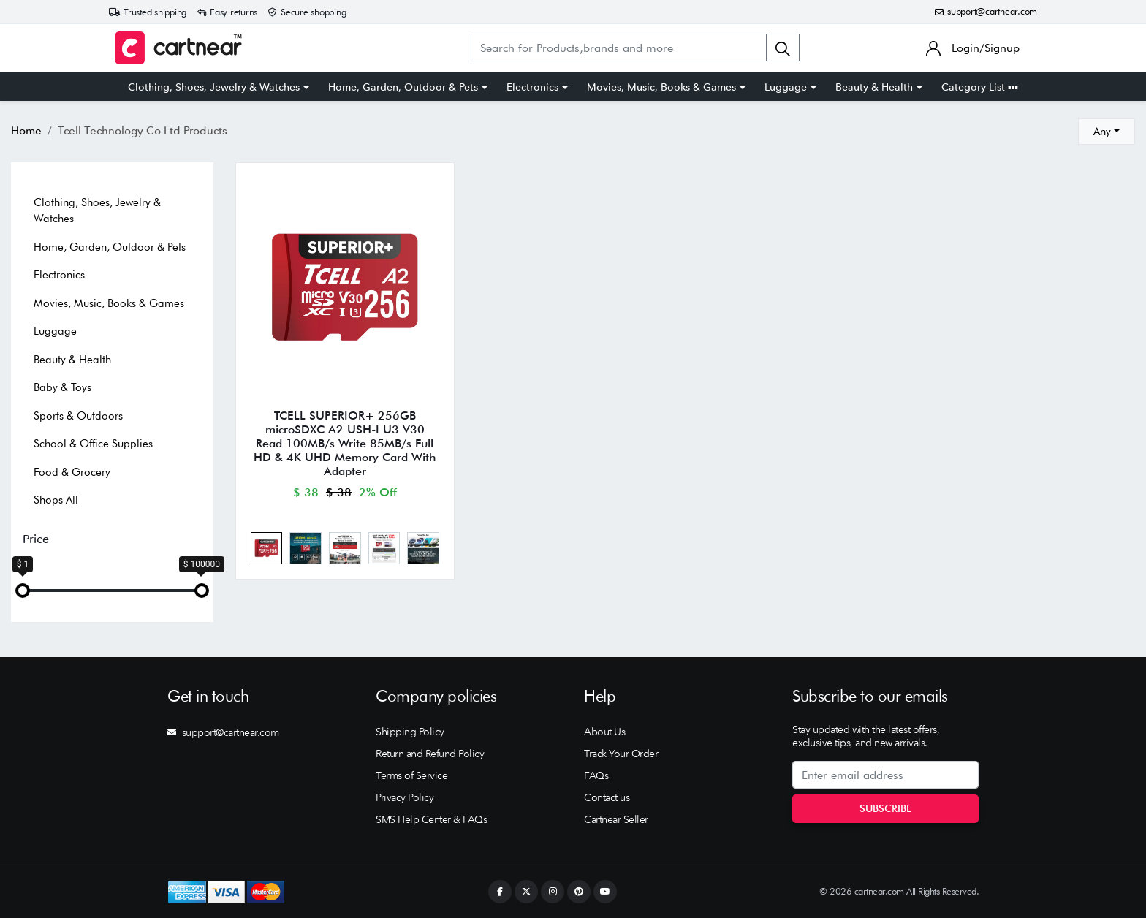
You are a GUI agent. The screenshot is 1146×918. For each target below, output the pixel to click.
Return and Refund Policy (430, 753)
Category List (979, 87)
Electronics (532, 87)
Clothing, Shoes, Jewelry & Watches (214, 87)
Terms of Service (411, 775)
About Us (604, 731)
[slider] (22, 590)
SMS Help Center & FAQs (431, 819)
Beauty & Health (874, 87)
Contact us (606, 797)
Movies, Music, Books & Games (661, 87)
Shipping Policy (410, 731)
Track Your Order (621, 753)
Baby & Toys (62, 387)
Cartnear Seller (616, 819)
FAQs (596, 775)
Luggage (785, 87)
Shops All (56, 500)
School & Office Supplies (93, 443)
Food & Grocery (72, 472)
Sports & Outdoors (78, 415)
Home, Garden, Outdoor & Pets (403, 87)
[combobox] (1106, 131)
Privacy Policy (404, 797)
